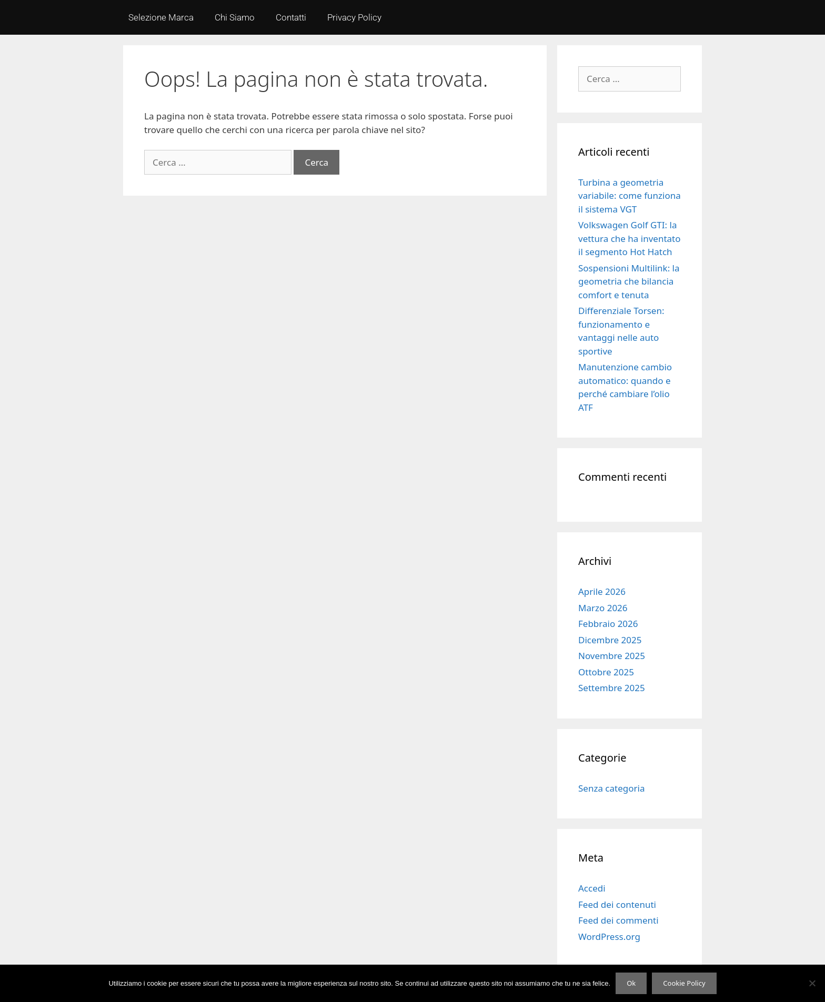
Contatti (291, 17)
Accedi (592, 888)
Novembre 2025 (611, 656)
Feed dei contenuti (617, 904)
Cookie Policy (684, 983)
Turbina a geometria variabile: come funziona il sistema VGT (629, 195)
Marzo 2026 (603, 608)
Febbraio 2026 (608, 624)
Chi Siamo (235, 17)
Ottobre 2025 (606, 672)
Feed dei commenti (618, 920)
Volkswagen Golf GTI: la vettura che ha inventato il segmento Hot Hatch (629, 238)
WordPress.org (609, 936)
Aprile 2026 (602, 591)
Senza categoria (611, 788)
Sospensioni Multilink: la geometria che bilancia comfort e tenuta (629, 281)
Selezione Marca (161, 17)
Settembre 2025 (611, 688)
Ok (631, 983)
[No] (812, 983)
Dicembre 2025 (609, 640)
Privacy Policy (354, 17)
